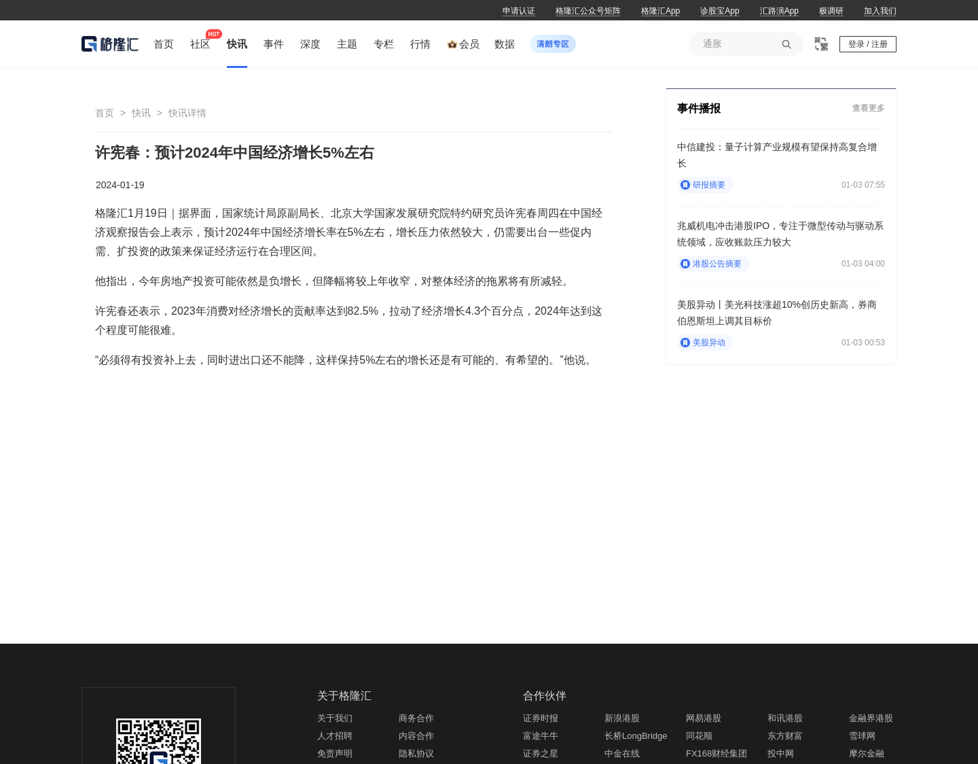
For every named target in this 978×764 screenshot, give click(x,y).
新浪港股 (622, 718)
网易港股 (703, 718)
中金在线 (622, 753)
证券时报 (540, 718)
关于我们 (334, 718)
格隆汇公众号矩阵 (588, 11)
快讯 (141, 112)
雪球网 (862, 736)
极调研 (831, 11)
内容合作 (416, 736)
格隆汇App (660, 11)
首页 (104, 112)
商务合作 (416, 718)
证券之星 (540, 753)
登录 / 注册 (868, 44)
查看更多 (868, 107)
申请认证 (519, 11)
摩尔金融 (866, 753)
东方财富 (785, 736)
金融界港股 (871, 718)
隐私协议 (416, 753)
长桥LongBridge (636, 736)
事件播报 (699, 108)
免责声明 (334, 753)
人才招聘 (334, 736)
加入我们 (880, 11)
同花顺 (699, 736)
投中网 (780, 753)
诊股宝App (719, 11)
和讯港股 (785, 718)
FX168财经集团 (716, 753)
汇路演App (779, 11)
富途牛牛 (540, 736)
